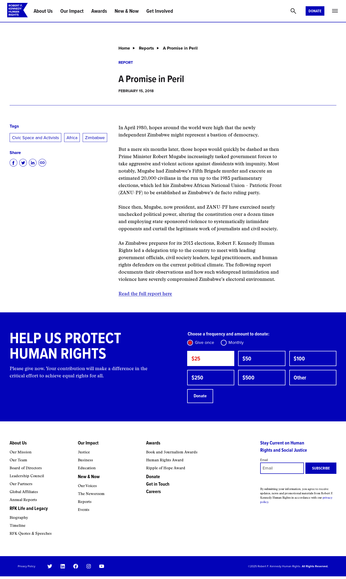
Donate (315, 11)
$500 (249, 378)
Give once (204, 342)
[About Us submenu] (40, 450)
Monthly (236, 342)
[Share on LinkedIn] (33, 163)
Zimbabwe (95, 138)
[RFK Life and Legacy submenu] (40, 516)
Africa (72, 138)
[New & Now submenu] (109, 484)
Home (124, 48)
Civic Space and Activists (35, 138)
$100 (300, 358)
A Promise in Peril (180, 48)
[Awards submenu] (200, 450)
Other (300, 378)
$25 (196, 358)
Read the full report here (145, 293)
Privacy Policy (26, 568)
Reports (146, 48)
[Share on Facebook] (13, 163)
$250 (198, 378)
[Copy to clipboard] (42, 163)
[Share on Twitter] (23, 163)
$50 (247, 358)
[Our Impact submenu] (109, 450)
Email (264, 462)
